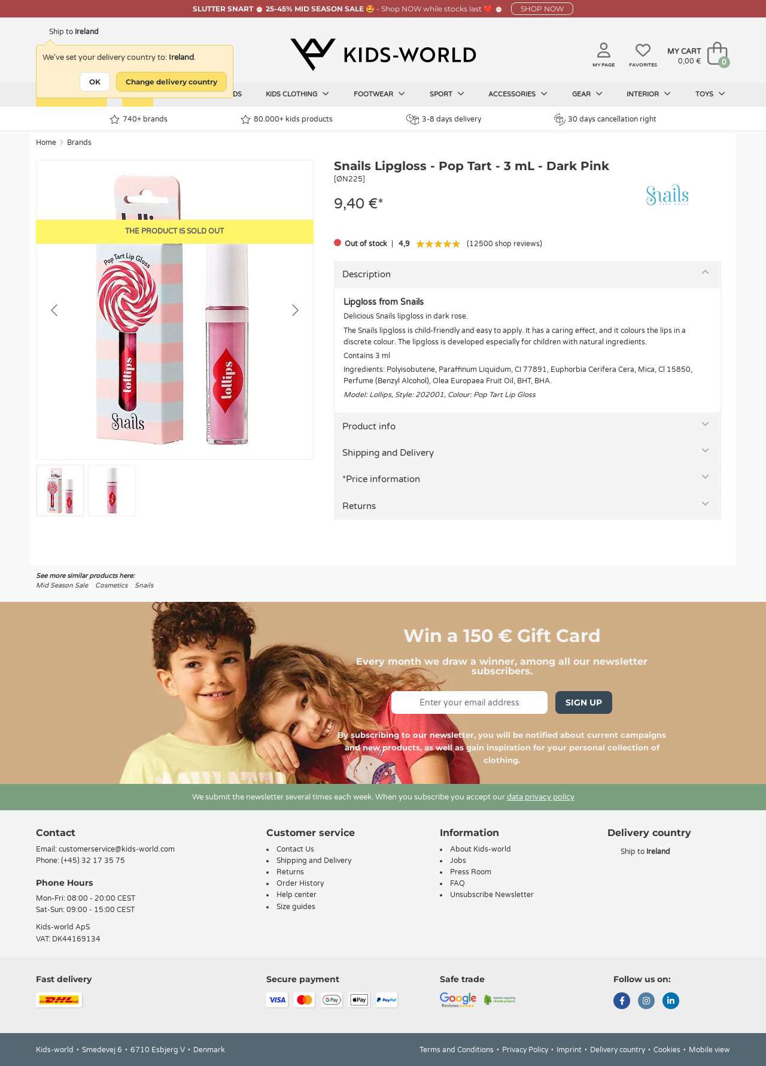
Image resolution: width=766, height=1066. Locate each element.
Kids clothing (297, 94)
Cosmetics (111, 585)
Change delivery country (171, 81)
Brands (79, 142)
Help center (296, 895)
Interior (649, 94)
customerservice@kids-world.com (117, 849)
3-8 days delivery (443, 119)
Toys (710, 94)
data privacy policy (540, 797)
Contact (55, 832)
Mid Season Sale (62, 585)
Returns (359, 506)
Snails (144, 585)
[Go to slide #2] (111, 490)
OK (95, 81)
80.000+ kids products (287, 119)
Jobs (458, 860)
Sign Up (584, 702)
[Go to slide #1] (60, 490)
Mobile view (709, 1050)
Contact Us (295, 849)
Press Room (470, 872)
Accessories (518, 94)
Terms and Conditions (457, 1050)
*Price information (381, 479)
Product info (369, 426)
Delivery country (617, 1050)
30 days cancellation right (605, 119)
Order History (300, 883)
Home (46, 142)
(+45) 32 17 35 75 (93, 860)
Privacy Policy (525, 1050)
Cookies (666, 1050)
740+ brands (139, 119)
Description (366, 274)
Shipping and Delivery (388, 452)
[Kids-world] (383, 54)
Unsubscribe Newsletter (492, 895)
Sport (447, 94)
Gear (587, 94)
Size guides (295, 907)
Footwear (379, 94)
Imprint (569, 1050)
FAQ (457, 883)
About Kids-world (480, 849)
